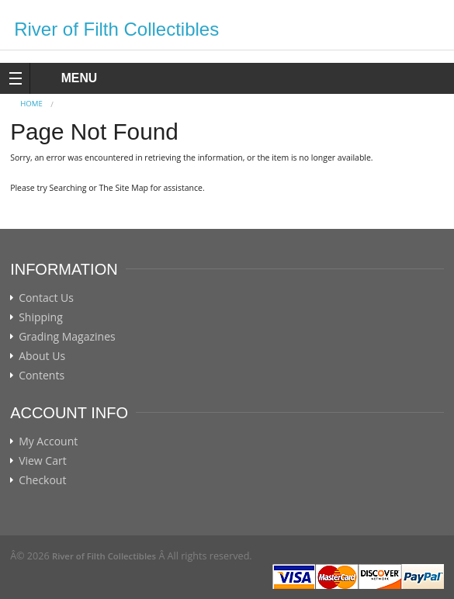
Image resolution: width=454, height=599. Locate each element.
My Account (48, 441)
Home (31, 104)
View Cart (43, 461)
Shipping (41, 317)
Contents (41, 376)
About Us (42, 356)
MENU (64, 78)
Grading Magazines (67, 337)
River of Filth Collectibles (116, 29)
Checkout (42, 480)
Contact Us (46, 298)
